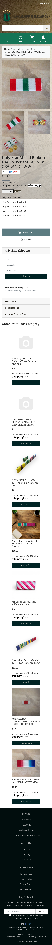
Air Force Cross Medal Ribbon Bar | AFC (24, 603)
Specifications (12, 308)
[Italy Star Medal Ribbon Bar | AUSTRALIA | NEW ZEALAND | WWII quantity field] (26, 225)
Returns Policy (26, 884)
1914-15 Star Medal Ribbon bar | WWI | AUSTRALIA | (26, 781)
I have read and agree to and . (26, 917)
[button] (26, 239)
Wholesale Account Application (26, 835)
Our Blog (26, 854)
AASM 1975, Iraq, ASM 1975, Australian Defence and (25, 483)
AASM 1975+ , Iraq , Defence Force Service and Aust (24, 361)
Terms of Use (26, 874)
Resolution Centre (26, 830)
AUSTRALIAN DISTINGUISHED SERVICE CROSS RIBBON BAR (26, 721)
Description (11, 301)
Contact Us (26, 859)
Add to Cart (26, 232)
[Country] (26, 265)
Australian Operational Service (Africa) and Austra (24, 544)
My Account (26, 819)
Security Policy (26, 889)
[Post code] (26, 270)
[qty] (26, 259)
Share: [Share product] (10, 172)
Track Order (26, 825)
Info (43, 185)
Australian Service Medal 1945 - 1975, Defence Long (26, 661)
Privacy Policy (26, 879)
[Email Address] (20, 911)
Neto (35, 941)
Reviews (15, 314)
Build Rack (8, 191)
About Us (26, 849)
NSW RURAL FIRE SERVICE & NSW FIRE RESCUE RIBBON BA (23, 422)
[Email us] (22, 924)
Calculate (26, 276)
